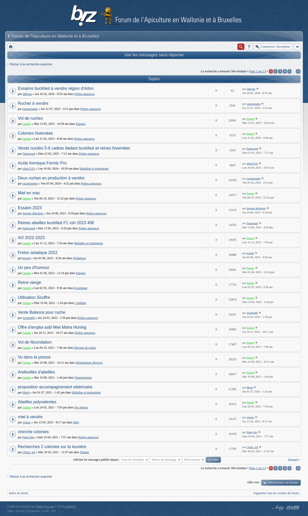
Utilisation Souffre (34, 297)
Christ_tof (28, 452)
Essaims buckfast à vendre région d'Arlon (56, 88)
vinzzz (26, 422)
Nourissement (83, 377)
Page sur (257, 71)
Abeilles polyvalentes (37, 402)
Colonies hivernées (35, 133)
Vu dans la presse (34, 357)
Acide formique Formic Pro (42, 163)
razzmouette (30, 109)
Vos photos (81, 407)
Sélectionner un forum (283, 482)
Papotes (80, 124)
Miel (76, 422)
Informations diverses (89, 362)
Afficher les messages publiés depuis (111, 459)
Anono (26, 124)
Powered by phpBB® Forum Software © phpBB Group (293, 507)
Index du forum (18, 493)
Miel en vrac (29, 193)
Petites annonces (84, 94)
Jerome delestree (32, 213)
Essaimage (80, 288)
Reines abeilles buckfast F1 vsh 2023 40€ (56, 223)
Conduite (80, 303)
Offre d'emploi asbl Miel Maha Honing (52, 327)
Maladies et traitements (94, 168)
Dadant (84, 452)
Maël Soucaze (45, 506)
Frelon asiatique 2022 (37, 252)
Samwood (28, 153)
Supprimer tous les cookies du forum (276, 493)
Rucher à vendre (33, 103)
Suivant (293, 459)
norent (26, 258)
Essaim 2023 (30, 208)
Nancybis (28, 437)
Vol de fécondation (35, 342)
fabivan (27, 94)
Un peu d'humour (33, 267)
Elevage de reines (85, 347)
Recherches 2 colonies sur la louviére (52, 446)
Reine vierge (29, 282)
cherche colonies (33, 432)
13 (298, 71)
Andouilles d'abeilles (36, 372)
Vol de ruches (30, 118)
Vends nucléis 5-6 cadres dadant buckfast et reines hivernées (74, 148)
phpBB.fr (70, 506)
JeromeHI (28, 318)
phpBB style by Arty (277, 507)
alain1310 (28, 168)
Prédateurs (79, 258)
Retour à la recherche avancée (31, 64)
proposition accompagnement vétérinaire (55, 387)
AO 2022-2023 (31, 237)
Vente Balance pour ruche (41, 312)
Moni (25, 392)
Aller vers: (253, 482)
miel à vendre (30, 417)
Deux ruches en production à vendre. (51, 178)
